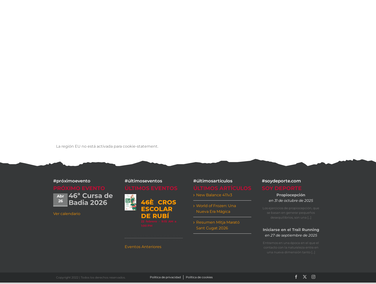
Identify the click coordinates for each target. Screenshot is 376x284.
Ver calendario (66, 213)
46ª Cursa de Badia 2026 (91, 199)
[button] (312, 10)
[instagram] (313, 277)
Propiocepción (290, 195)
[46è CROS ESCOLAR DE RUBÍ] (130, 202)
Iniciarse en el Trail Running (291, 229)
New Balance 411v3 (214, 195)
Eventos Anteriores (143, 246)
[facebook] (296, 277)
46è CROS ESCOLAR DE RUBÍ (158, 209)
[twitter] (305, 277)
